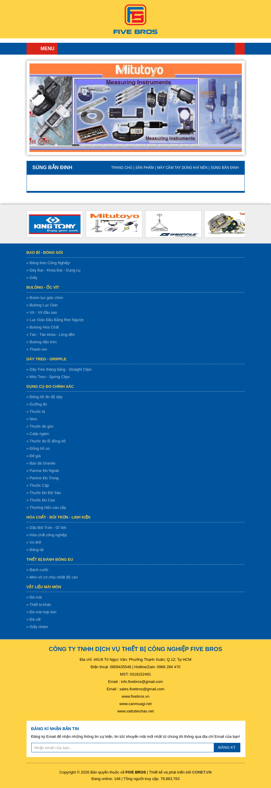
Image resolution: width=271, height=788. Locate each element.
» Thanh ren (37, 349)
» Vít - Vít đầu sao (42, 312)
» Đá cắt (34, 619)
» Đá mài (34, 597)
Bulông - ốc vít (43, 287)
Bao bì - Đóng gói (45, 252)
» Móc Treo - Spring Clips (48, 377)
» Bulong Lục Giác (42, 305)
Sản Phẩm (144, 168)
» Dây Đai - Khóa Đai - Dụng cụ (54, 270)
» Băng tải (35, 549)
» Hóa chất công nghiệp (47, 535)
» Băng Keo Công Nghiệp (48, 263)
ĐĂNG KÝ (227, 747)
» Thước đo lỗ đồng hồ (46, 441)
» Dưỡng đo (37, 404)
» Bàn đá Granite (41, 463)
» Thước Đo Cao (41, 500)
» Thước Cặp (38, 485)
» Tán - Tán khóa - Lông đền (51, 334)
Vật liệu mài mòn (44, 587)
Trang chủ (240, 49)
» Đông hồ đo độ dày (45, 397)
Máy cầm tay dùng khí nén (182, 168)
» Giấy (32, 277)
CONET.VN (202, 772)
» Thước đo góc (40, 426)
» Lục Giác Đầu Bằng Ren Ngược (55, 320)
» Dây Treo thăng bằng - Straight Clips (59, 369)
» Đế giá (34, 456)
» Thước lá (36, 411)
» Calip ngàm (38, 433)
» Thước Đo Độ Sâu (44, 493)
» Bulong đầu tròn (42, 342)
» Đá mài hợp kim (42, 612)
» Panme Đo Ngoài (43, 470)
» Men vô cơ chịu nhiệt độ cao (52, 577)
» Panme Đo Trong (43, 478)
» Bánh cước (38, 570)
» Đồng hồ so (38, 448)
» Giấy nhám (37, 626)
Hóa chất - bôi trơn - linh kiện (59, 517)
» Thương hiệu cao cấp (46, 507)
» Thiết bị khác (39, 604)
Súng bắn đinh (225, 168)
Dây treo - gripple (47, 359)
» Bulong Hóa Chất (43, 327)
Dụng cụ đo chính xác (50, 386)
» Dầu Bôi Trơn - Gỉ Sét (46, 527)
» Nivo (32, 419)
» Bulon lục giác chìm (45, 297)
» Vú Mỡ (34, 542)
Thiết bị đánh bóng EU (50, 559)
